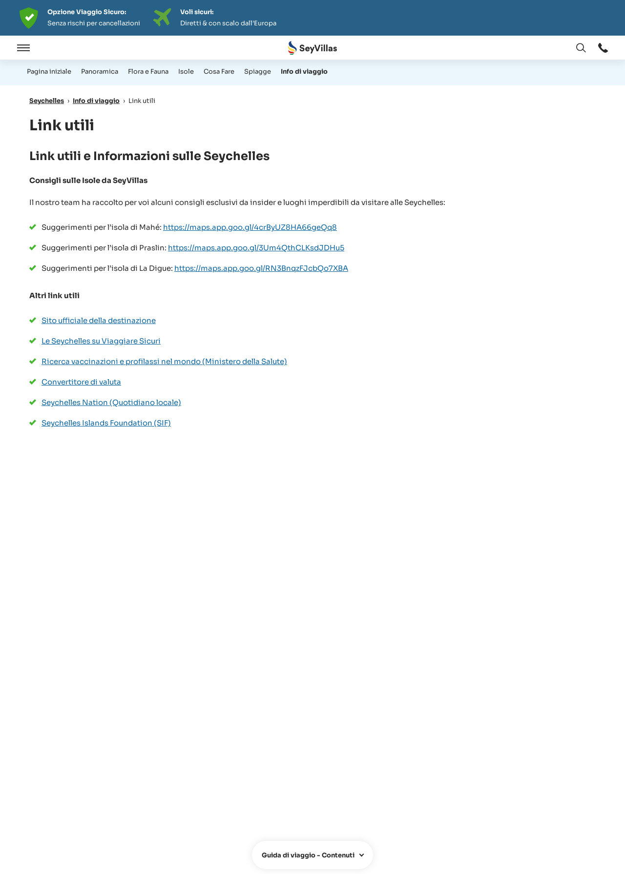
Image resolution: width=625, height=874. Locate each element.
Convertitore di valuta (81, 381)
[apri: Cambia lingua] (581, 48)
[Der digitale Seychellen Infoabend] (312, 17)
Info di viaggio (304, 71)
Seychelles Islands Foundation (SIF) (106, 422)
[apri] (312, 855)
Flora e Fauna (148, 71)
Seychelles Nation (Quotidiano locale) (111, 402)
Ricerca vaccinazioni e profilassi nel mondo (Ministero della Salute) (164, 361)
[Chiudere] (48, 48)
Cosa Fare (219, 71)
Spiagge (257, 71)
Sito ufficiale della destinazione (99, 320)
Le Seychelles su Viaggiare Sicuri (101, 341)
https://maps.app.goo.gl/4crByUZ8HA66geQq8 (250, 227)
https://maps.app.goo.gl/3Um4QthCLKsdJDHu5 (256, 247)
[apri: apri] (603, 48)
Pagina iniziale (49, 71)
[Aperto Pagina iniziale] (312, 48)
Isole (186, 71)
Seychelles (46, 101)
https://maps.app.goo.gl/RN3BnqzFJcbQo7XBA (261, 268)
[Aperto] (22, 48)
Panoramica (99, 71)
